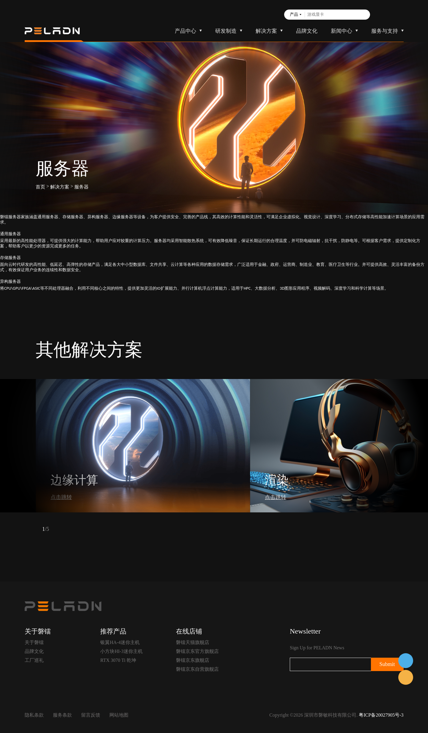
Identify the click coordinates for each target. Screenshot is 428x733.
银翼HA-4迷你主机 (119, 642)
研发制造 (226, 31)
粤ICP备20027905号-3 (381, 715)
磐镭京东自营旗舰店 (197, 669)
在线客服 (405, 660)
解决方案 (266, 31)
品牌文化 (306, 31)
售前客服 (405, 677)
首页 (40, 186)
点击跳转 (61, 497)
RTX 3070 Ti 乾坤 (118, 660)
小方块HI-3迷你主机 (121, 651)
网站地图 (118, 715)
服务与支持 (384, 31)
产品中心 (185, 31)
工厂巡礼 (34, 660)
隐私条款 (34, 715)
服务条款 (62, 715)
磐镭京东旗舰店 (192, 660)
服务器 (81, 186)
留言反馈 (90, 715)
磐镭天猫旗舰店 (192, 642)
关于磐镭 (34, 642)
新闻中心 (341, 31)
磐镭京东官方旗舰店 (197, 651)
